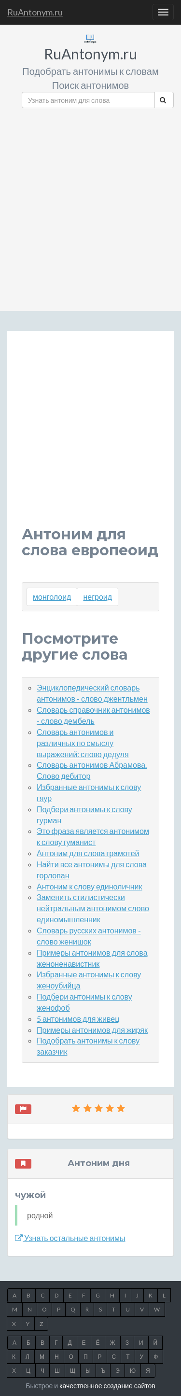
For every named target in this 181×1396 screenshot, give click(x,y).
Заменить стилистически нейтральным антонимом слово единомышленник (93, 908)
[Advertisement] (90, 205)
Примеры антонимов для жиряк (92, 1029)
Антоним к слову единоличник (89, 886)
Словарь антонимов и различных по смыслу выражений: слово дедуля (83, 743)
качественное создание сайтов (107, 1386)
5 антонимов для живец (78, 1018)
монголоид (52, 596)
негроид (97, 596)
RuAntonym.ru (35, 12)
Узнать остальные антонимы (70, 1237)
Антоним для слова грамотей (88, 853)
